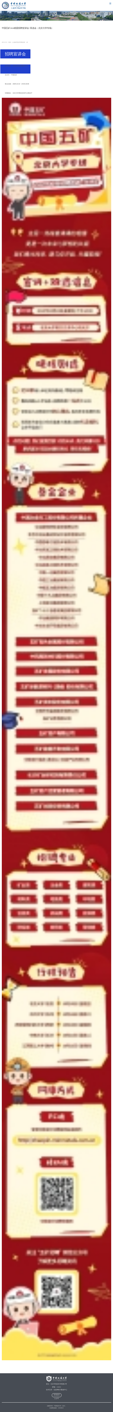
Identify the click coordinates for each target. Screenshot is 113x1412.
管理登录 (57, 1395)
